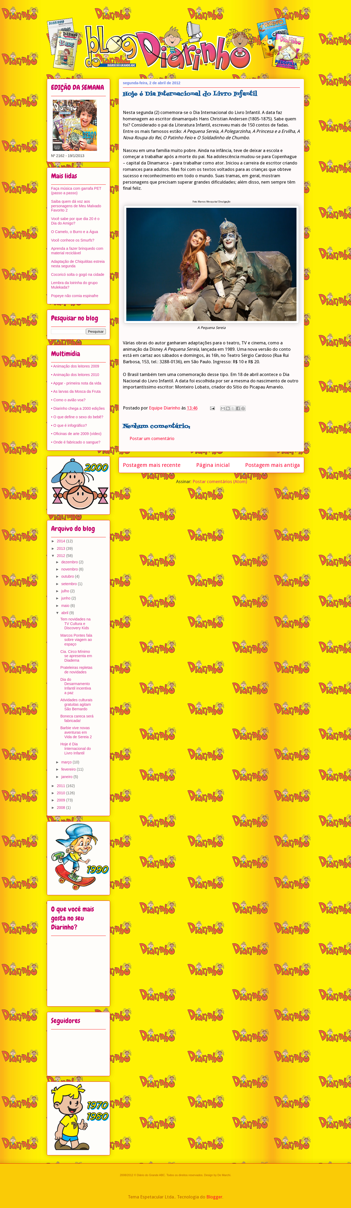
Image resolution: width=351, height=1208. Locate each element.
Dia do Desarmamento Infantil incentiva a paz (75, 686)
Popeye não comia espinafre (74, 296)
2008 (61, 807)
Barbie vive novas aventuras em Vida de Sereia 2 (76, 732)
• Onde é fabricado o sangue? (75, 442)
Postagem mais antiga (272, 465)
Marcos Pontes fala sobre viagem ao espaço (76, 640)
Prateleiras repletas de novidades (76, 669)
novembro (70, 569)
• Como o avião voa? (68, 400)
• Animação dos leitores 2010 (75, 375)
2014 (61, 541)
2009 (61, 800)
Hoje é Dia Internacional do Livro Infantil (75, 748)
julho (65, 591)
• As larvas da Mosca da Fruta (76, 391)
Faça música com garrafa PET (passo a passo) (76, 190)
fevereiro (69, 769)
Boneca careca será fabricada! (77, 718)
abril (65, 613)
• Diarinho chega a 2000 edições (78, 408)
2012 (61, 556)
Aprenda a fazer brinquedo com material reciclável (77, 250)
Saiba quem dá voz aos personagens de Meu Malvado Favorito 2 (76, 206)
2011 (61, 786)
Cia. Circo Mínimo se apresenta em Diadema (76, 656)
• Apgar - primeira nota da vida (76, 383)
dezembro (70, 562)
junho (66, 598)
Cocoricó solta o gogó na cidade (77, 274)
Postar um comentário (151, 438)
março (67, 762)
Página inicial (213, 465)
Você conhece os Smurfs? (72, 240)
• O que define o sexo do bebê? (77, 417)
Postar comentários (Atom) (220, 481)
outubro (68, 576)
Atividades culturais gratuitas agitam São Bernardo (76, 704)
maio (65, 605)
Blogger (214, 1196)
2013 (61, 548)
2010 (61, 793)
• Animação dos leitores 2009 (75, 366)
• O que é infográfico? (69, 425)
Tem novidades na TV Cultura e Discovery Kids (75, 623)
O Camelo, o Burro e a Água (74, 232)
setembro (69, 584)
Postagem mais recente (152, 465)
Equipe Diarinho (165, 408)
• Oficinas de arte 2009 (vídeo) (76, 434)
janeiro (67, 777)
